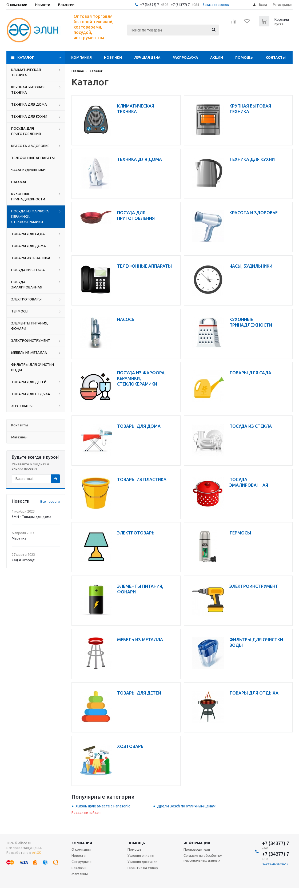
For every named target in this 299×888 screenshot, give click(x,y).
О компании (81, 849)
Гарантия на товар (142, 868)
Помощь (244, 57)
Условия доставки (142, 861)
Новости (78, 855)
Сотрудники (81, 861)
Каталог (25, 57)
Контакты (276, 57)
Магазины (79, 874)
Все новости (50, 501)
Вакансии (78, 868)
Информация (197, 843)
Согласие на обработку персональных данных (203, 858)
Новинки (113, 57)
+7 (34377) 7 (149, 4)
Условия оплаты (140, 855)
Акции (216, 57)
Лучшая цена (147, 57)
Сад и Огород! (23, 560)
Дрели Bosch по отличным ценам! (186, 806)
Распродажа (185, 57)
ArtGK (36, 852)
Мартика (19, 538)
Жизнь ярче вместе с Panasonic (102, 806)
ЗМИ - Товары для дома (31, 516)
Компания (81, 57)
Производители (197, 849)
